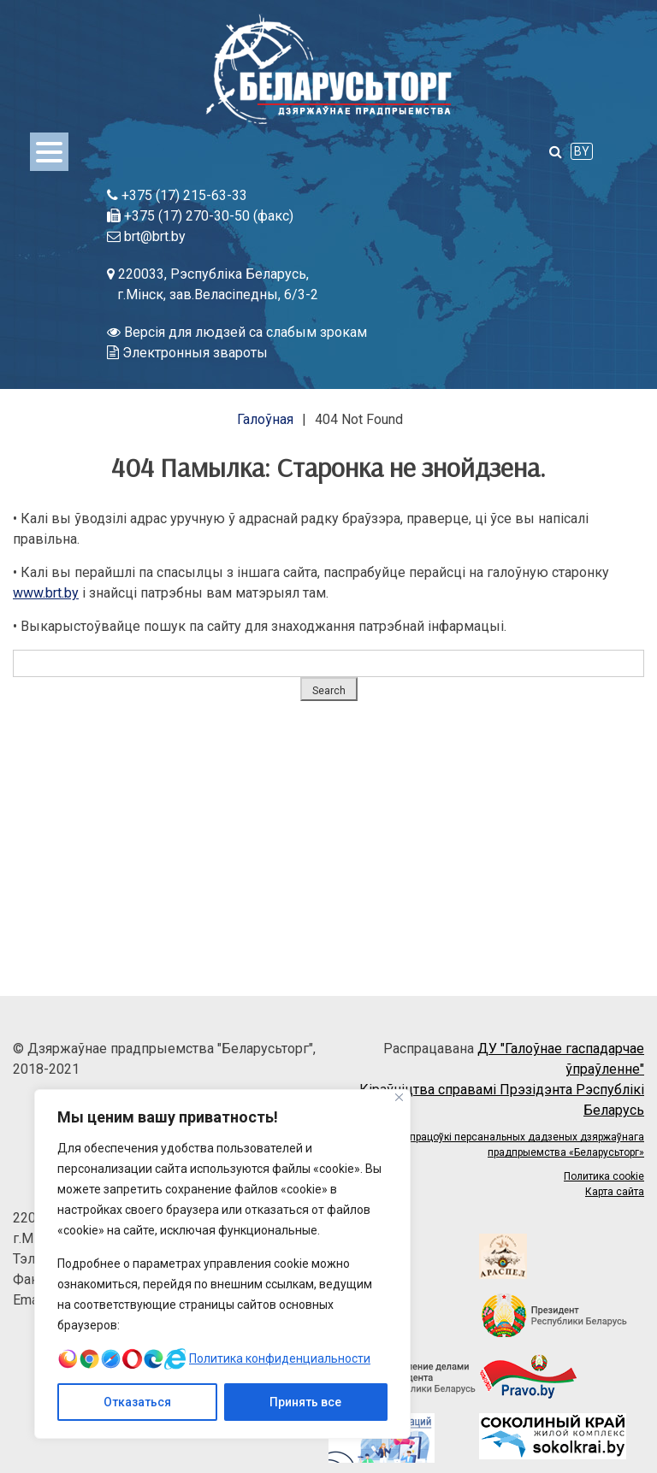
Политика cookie (604, 1176)
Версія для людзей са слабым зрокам (237, 332)
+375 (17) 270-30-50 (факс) (200, 216)
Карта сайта (614, 1192)
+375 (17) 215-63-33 (177, 195)
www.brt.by (46, 593)
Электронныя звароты (187, 353)
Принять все (305, 1402)
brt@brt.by (146, 236)
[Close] (399, 1097)
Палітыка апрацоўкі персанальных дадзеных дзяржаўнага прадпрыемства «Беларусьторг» (500, 1144)
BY (581, 151)
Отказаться (137, 1402)
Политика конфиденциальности (279, 1358)
